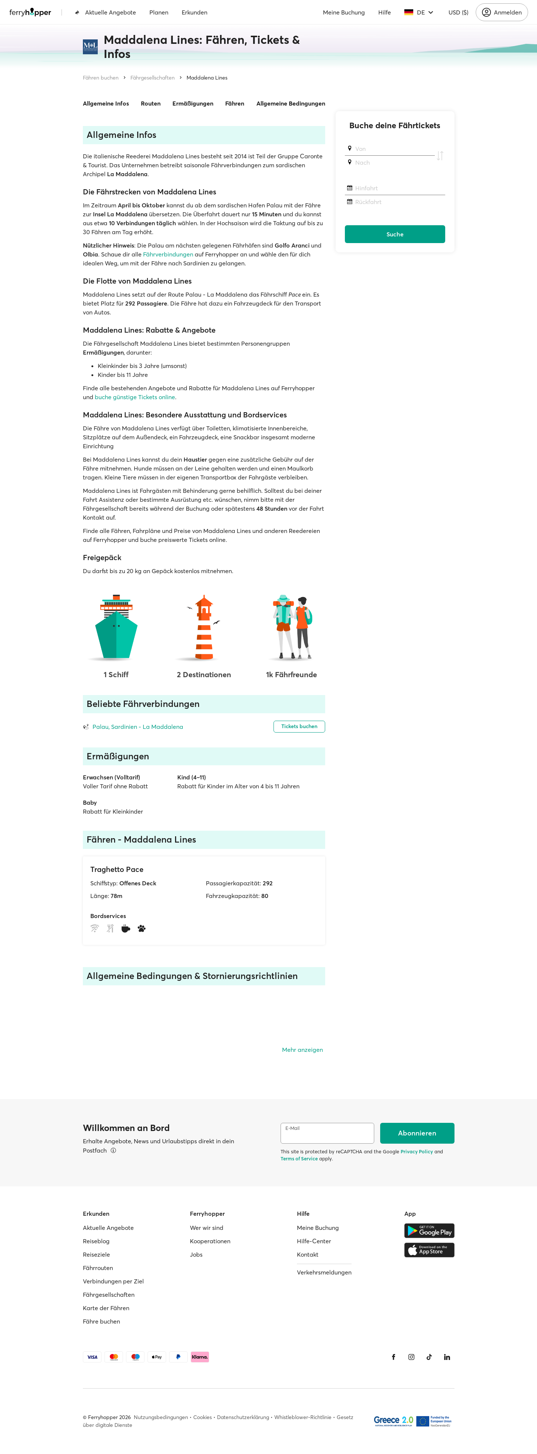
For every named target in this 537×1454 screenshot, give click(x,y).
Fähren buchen (101, 77)
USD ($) (458, 12)
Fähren (234, 103)
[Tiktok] (429, 1357)
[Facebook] (393, 1357)
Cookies (202, 1417)
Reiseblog (96, 1241)
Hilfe (384, 12)
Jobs (196, 1254)
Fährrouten (98, 1268)
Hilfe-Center (314, 1241)
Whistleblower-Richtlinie (302, 1417)
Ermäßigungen (192, 103)
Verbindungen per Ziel (113, 1281)
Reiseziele (96, 1254)
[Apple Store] (429, 1250)
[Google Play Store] (429, 1230)
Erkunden (194, 12)
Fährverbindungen (168, 254)
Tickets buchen (299, 726)
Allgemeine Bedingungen (290, 103)
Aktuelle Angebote (105, 12)
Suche (395, 234)
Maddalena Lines (207, 77)
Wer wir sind (206, 1227)
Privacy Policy (417, 1151)
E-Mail (292, 1128)
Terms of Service (299, 1158)
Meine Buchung (344, 12)
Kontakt (307, 1254)
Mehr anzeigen (302, 1049)
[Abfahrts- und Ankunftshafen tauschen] (440, 155)
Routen (151, 103)
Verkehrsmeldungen (324, 1272)
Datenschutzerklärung (243, 1417)
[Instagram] (411, 1357)
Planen (158, 12)
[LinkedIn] (447, 1357)
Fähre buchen (101, 1321)
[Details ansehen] (113, 1150)
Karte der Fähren (106, 1308)
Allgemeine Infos (106, 103)
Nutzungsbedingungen (161, 1417)
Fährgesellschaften (152, 77)
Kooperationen (210, 1241)
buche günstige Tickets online (135, 397)
